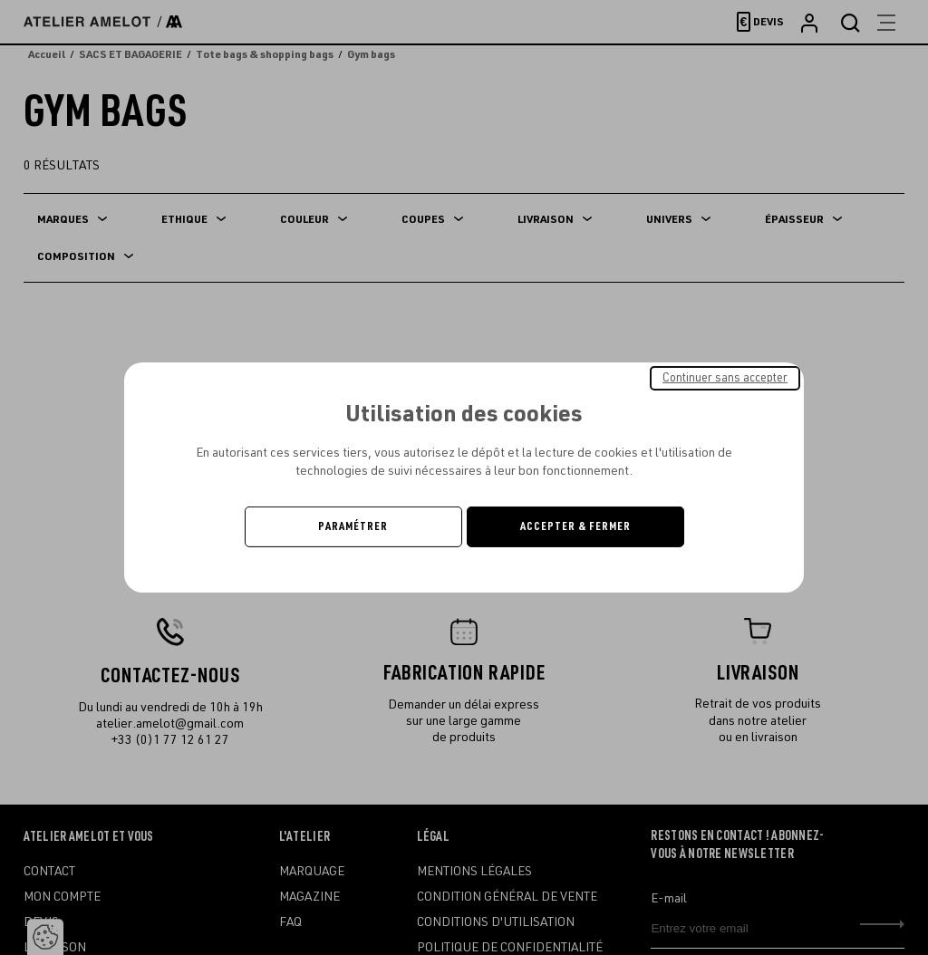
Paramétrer (353, 526)
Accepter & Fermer (575, 526)
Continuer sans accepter (725, 378)
